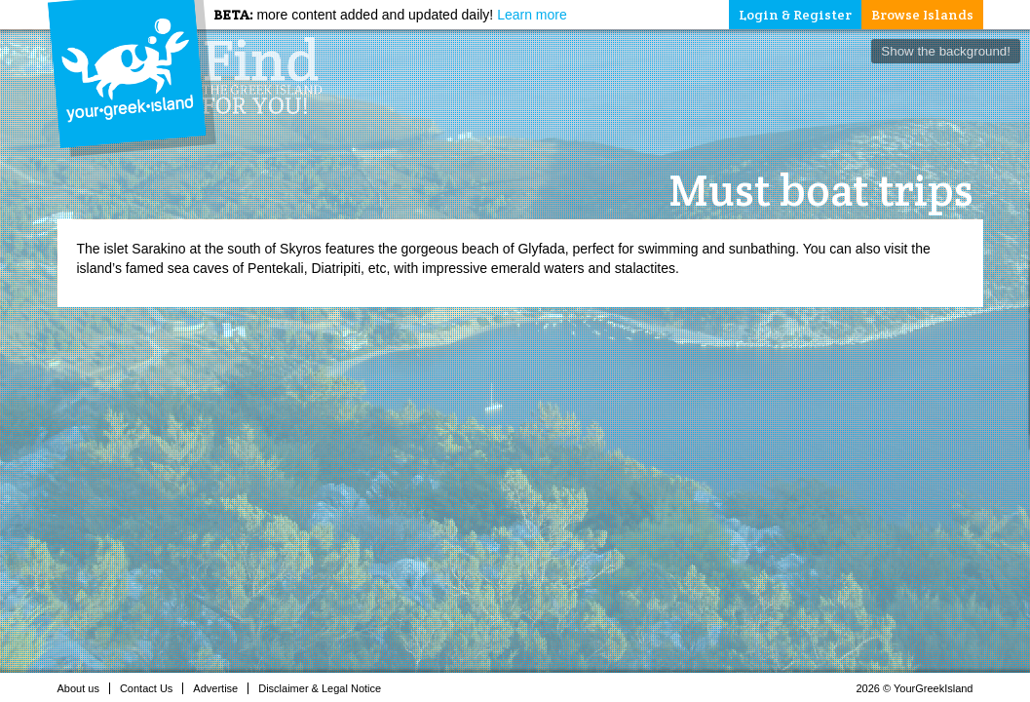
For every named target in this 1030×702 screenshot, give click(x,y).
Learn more (532, 14)
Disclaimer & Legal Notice (325, 688)
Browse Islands (922, 14)
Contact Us (151, 688)
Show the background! (946, 51)
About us (83, 688)
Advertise (220, 688)
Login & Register (795, 14)
